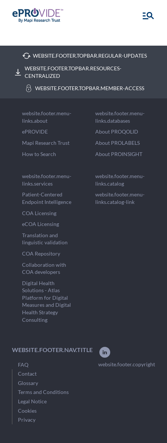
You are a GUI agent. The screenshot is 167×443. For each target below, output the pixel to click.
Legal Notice (32, 401)
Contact (27, 373)
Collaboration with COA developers (44, 268)
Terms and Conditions (43, 392)
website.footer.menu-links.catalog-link (120, 198)
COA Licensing (39, 213)
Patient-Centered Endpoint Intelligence (46, 198)
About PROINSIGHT (118, 154)
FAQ (23, 364)
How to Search (39, 154)
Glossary (28, 383)
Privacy (26, 419)
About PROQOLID (116, 131)
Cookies (27, 410)
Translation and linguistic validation (45, 239)
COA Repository (41, 253)
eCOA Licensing (40, 224)
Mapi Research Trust (45, 143)
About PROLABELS (117, 143)
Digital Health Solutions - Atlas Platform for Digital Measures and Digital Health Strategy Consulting (46, 301)
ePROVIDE (35, 131)
